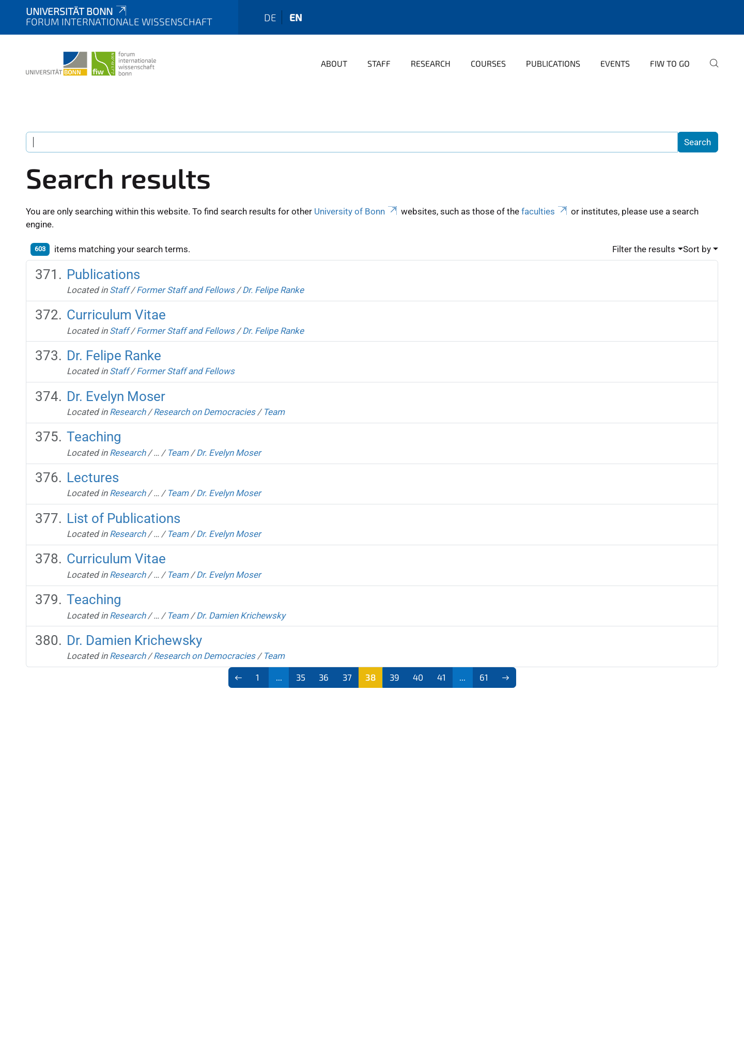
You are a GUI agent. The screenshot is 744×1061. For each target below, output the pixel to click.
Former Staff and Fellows (185, 290)
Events (615, 63)
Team (274, 412)
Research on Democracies (204, 412)
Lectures (93, 477)
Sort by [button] (697, 249)
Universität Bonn (77, 11)
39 (394, 677)
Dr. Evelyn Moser (116, 396)
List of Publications (123, 518)
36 (324, 677)
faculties (545, 211)
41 (441, 677)
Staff (379, 63)
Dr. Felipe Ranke (273, 290)
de (270, 17)
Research (431, 63)
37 (347, 677)
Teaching (94, 436)
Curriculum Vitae (116, 314)
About (334, 63)
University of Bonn (356, 211)
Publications (553, 63)
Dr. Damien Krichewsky (240, 615)
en (295, 17)
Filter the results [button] (643, 249)
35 (300, 677)
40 (418, 677)
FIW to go (670, 63)
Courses (488, 63)
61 (483, 677)
